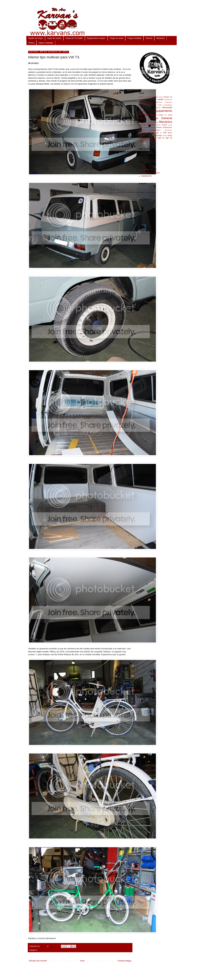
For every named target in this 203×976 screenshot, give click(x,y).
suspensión (143, 133)
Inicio (82, 961)
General (149, 38)
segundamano (155, 130)
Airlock (160, 97)
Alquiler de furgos (35, 38)
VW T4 (152, 142)
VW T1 (161, 138)
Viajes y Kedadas (46, 43)
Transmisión (150, 135)
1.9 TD (146, 97)
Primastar (151, 127)
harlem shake (153, 122)
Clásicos (141, 105)
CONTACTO (146, 176)
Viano (151, 138)
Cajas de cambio (54, 38)
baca (146, 99)
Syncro (151, 133)
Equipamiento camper (96, 38)
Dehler (141, 107)
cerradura (159, 102)
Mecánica (161, 38)
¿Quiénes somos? (149, 170)
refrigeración (167, 127)
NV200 (158, 125)
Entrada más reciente (38, 961)
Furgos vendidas (134, 38)
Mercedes (142, 125)
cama (151, 102)
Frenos (154, 115)
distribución (157, 107)
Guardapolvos (143, 122)
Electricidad (167, 107)
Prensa (145, 127)
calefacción (168, 99)
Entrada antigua (124, 961)
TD (161, 133)
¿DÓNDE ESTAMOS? (150, 173)
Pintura (31, 43)
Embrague (143, 111)
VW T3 (58, 950)
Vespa (165, 135)
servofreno (168, 130)
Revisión (142, 130)
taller (157, 133)
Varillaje (159, 135)
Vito (155, 138)
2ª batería (153, 97)
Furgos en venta (116, 38)
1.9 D (141, 97)
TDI (164, 133)
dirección (148, 107)
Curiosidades (167, 105)
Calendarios (143, 102)
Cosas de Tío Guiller (74, 38)
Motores (151, 125)
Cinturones (168, 102)
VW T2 (169, 138)
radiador (159, 127)
